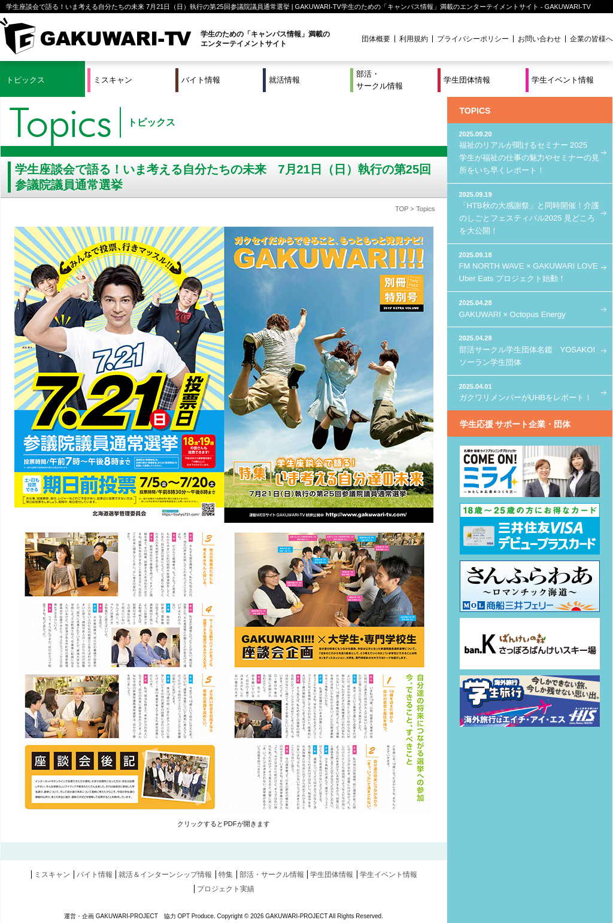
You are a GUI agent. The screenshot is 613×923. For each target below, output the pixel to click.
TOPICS (475, 110)
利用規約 (413, 39)
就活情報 (284, 79)
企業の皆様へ (591, 39)
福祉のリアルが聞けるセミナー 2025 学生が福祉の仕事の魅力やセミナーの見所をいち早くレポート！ (529, 152)
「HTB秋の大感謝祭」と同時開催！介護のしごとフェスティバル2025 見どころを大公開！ (529, 212)
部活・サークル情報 (379, 79)
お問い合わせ (539, 39)
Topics (425, 208)
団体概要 (376, 39)
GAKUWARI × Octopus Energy (529, 308)
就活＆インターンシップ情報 (165, 874)
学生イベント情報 (563, 79)
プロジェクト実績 (225, 889)
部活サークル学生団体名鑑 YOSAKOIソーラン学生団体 (529, 349)
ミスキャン (112, 79)
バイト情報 (200, 79)
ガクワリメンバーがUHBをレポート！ (529, 392)
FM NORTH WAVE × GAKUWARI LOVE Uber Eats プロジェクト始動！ (529, 266)
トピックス (25, 79)
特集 (226, 874)
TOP (401, 208)
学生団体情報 (467, 79)
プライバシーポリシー (473, 39)
